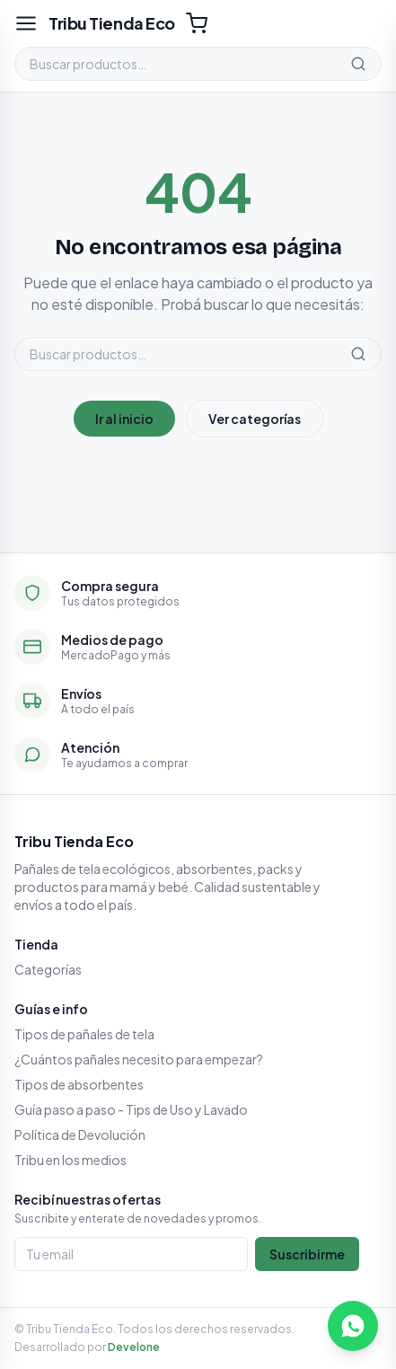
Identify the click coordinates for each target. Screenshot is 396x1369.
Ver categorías (254, 419)
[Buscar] (358, 64)
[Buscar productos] (175, 64)
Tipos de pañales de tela (84, 1034)
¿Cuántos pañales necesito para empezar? (138, 1059)
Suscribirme (307, 1254)
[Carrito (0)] (196, 23)
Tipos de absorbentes (79, 1084)
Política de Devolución (79, 1134)
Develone (134, 1347)
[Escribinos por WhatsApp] (353, 1326)
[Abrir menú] (26, 23)
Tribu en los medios (70, 1160)
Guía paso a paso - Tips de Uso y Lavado (131, 1109)
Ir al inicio (124, 419)
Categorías (48, 969)
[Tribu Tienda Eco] (111, 23)
